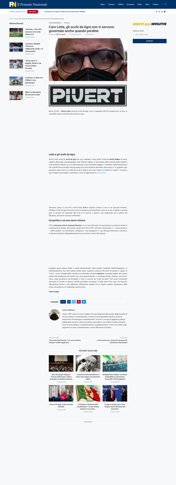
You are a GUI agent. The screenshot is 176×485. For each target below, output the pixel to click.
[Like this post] (64, 302)
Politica (121, 4)
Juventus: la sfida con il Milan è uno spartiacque (34, 80)
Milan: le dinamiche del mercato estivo (33, 93)
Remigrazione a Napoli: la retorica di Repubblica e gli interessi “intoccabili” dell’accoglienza (115, 377)
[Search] (165, 4)
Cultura (155, 4)
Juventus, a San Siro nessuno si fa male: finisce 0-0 (33, 31)
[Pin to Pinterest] (79, 302)
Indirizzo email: (150, 33)
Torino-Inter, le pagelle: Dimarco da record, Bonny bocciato (33, 64)
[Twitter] (159, 12)
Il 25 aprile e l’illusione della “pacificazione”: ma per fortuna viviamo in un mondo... (88, 407)
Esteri (140, 4)
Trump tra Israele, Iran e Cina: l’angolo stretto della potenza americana (114, 407)
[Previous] (40, 11)
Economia (130, 4)
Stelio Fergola (60, 34)
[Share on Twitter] (74, 302)
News (103, 4)
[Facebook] (156, 12)
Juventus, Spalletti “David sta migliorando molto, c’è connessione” (34, 47)
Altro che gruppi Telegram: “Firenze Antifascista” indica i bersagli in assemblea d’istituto (61, 377)
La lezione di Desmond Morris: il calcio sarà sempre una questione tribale (88, 377)
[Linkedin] (164, 12)
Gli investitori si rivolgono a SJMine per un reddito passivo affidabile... (65, 11)
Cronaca (111, 4)
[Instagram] (162, 12)
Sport (147, 4)
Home (11, 19)
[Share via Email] (84, 302)
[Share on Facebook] (69, 302)
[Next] (43, 11)
